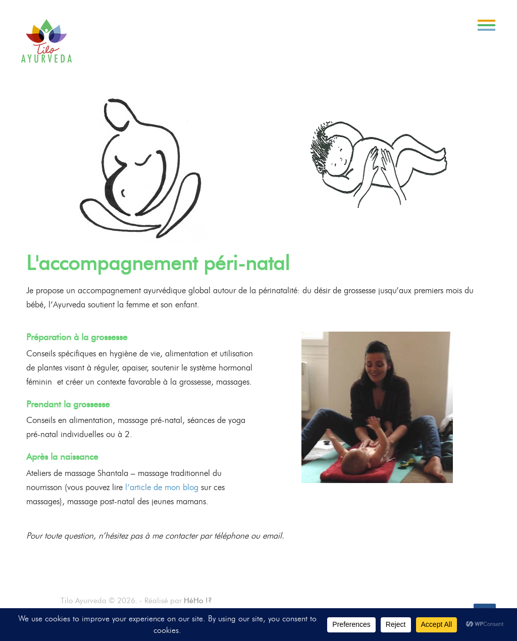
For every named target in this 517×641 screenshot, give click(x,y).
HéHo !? (198, 600)
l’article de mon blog (161, 487)
